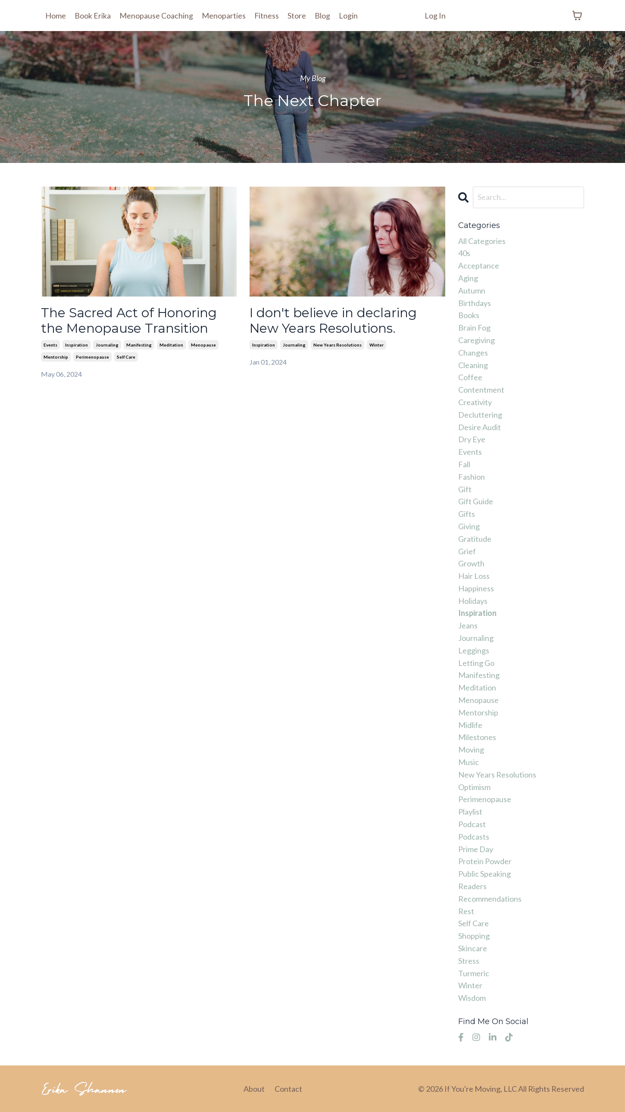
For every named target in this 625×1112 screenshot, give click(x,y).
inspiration (76, 345)
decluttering (480, 414)
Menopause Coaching (156, 15)
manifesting (139, 345)
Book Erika (93, 15)
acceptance (478, 265)
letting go (476, 663)
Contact (288, 1088)
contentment (481, 389)
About (254, 1088)
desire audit (479, 427)
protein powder (485, 861)
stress (468, 960)
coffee (470, 377)
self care (126, 357)
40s (464, 253)
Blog (323, 15)
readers (472, 886)
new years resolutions (337, 345)
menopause (203, 345)
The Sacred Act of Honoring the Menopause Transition (130, 320)
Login (348, 15)
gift (465, 489)
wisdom (472, 998)
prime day (475, 849)
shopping (474, 935)
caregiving (476, 340)
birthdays (474, 303)
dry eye (471, 439)
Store (297, 15)
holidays (472, 601)
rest (466, 911)
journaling (107, 345)
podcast (472, 824)
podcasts (473, 836)
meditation (171, 345)
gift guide (475, 501)
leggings (473, 650)
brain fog (474, 327)
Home (55, 15)
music (468, 762)
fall (464, 464)
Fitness (266, 15)
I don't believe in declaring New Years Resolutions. (334, 320)
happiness (476, 588)
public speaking (484, 873)
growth (471, 563)
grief (467, 551)
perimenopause (92, 357)
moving (471, 749)
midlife (470, 725)
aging (468, 278)
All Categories (482, 241)
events (50, 345)
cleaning (473, 365)
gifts (466, 514)
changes (473, 352)
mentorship (56, 357)
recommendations (490, 898)
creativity (475, 402)
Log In (435, 15)
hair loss (474, 576)
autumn (471, 290)
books (468, 315)
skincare (472, 948)
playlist (470, 811)
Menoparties (224, 15)
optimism (474, 787)
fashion (471, 476)
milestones (477, 737)
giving (469, 526)
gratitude (474, 539)
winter (376, 345)
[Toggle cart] (577, 15)
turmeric (473, 973)
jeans (468, 625)
